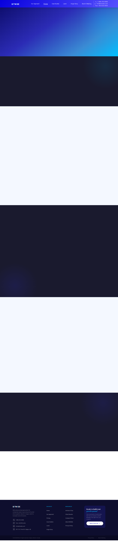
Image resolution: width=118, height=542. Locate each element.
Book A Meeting (86, 4)
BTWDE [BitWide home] (16, 507)
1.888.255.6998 (18, 520)
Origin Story (74, 4)
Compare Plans (69, 518)
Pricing (46, 4)
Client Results (69, 514)
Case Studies (55, 4)
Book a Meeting (101, 538)
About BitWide (69, 522)
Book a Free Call (95, 523)
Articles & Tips (69, 510)
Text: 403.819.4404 (19, 523)
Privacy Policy (69, 525)
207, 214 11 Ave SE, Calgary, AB (22, 529)
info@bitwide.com (19, 526)
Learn (65, 4)
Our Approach (35, 4)
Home (48, 510)
